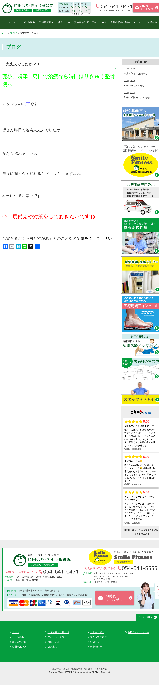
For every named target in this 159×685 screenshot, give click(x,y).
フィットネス (99, 22)
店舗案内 (152, 22)
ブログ (13, 33)
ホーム (11, 22)
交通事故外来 (81, 22)
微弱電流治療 (46, 22)
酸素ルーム (64, 22)
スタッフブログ (98, 637)
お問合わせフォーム (138, 632)
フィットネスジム (57, 637)
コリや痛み (28, 22)
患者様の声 (96, 646)
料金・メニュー (134, 22)
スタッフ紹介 (97, 632)
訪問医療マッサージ (58, 632)
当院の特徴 (116, 22)
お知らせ (95, 642)
